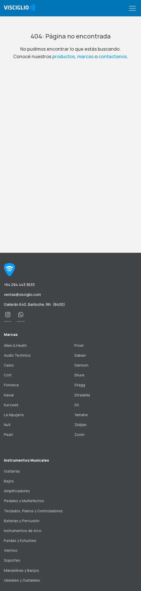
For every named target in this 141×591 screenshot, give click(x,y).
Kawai (9, 395)
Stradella (82, 395)
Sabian (80, 355)
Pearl (8, 434)
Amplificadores (17, 490)
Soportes (12, 560)
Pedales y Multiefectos (24, 500)
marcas (85, 56)
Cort (8, 375)
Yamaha (81, 414)
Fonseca (11, 384)
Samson (81, 365)
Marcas (11, 334)
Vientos (10, 550)
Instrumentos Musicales (26, 460)
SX (76, 404)
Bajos (9, 481)
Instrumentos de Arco (22, 530)
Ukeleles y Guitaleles (22, 580)
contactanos (112, 56)
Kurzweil (11, 404)
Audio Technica (17, 355)
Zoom (79, 434)
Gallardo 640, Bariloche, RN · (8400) (34, 304)
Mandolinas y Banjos (21, 570)
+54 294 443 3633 (19, 284)
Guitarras (12, 471)
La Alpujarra (14, 414)
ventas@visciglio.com (22, 294)
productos (63, 56)
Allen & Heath (15, 345)
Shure (79, 375)
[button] (132, 8)
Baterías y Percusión (21, 520)
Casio (9, 365)
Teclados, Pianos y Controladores (33, 510)
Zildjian (80, 424)
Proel (78, 345)
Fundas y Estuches (20, 540)
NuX (7, 424)
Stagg (79, 384)
